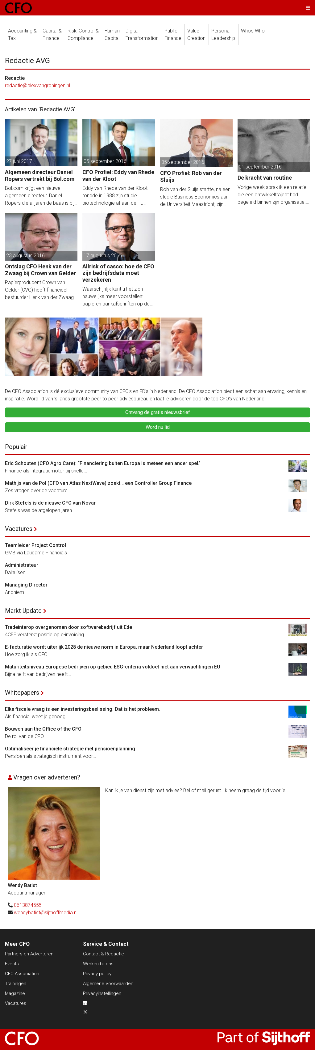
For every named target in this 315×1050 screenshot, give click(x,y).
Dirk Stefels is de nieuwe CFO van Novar (50, 503)
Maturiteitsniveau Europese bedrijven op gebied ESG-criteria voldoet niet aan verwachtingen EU (112, 667)
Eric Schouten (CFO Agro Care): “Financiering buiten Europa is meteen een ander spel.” (103, 463)
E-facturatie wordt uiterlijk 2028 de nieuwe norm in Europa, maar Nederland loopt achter (104, 647)
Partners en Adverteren (29, 954)
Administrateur (21, 565)
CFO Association (22, 973)
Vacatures (18, 528)
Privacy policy (97, 973)
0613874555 (28, 905)
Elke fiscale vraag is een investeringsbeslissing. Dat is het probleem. (82, 709)
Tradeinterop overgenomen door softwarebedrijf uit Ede (68, 627)
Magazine (15, 993)
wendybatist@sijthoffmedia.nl (45, 913)
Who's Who (253, 31)
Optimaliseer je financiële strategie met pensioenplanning (70, 749)
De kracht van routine (265, 177)
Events (12, 964)
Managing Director (26, 585)
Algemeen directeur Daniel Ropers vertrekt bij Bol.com (40, 175)
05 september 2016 (105, 161)
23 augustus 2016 (25, 255)
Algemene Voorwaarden (108, 983)
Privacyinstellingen (102, 993)
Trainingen (15, 983)
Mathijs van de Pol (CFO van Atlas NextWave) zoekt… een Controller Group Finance (98, 483)
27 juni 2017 (19, 161)
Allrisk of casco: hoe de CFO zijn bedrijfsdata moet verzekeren (118, 273)
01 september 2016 (260, 167)
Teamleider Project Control (35, 545)
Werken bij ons (98, 964)
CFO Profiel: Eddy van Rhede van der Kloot (118, 175)
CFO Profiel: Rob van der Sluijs (191, 176)
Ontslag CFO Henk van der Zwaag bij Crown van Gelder (40, 269)
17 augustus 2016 (103, 255)
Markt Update (23, 610)
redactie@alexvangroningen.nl (37, 85)
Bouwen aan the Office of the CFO (43, 729)
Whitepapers (22, 692)
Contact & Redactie (103, 954)
